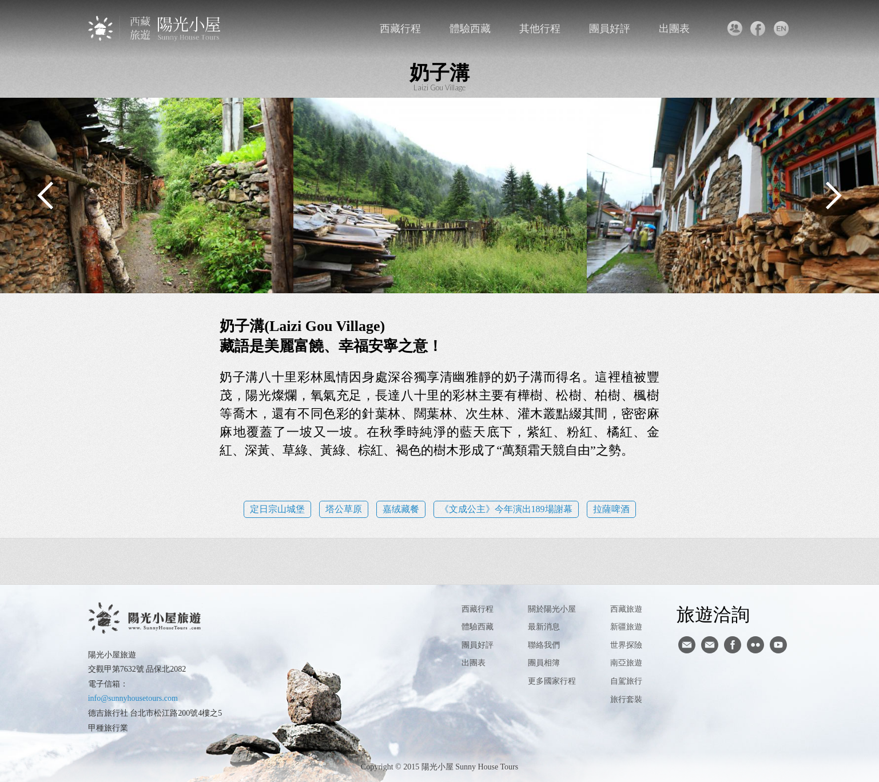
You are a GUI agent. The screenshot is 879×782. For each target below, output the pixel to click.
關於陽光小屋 (552, 609)
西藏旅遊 (626, 609)
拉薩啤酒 (611, 509)
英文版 (781, 28)
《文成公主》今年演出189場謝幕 (506, 509)
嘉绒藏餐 (401, 509)
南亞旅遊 (626, 663)
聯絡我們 (734, 28)
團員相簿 (544, 663)
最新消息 (544, 627)
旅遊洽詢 (713, 614)
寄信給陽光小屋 (687, 645)
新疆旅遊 (626, 627)
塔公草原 (343, 509)
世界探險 (626, 645)
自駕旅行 (626, 681)
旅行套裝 (626, 699)
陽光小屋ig (709, 645)
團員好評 (609, 28)
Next (833, 195)
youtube (778, 645)
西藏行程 (400, 28)
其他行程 (539, 28)
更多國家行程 (552, 681)
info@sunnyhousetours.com (133, 698)
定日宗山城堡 (277, 509)
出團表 (674, 28)
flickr (755, 645)
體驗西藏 (470, 28)
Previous (46, 195)
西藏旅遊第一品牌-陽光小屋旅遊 (155, 28)
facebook (757, 28)
